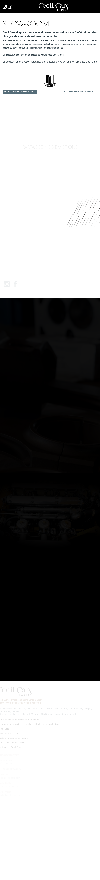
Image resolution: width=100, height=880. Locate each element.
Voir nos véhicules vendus (78, 91)
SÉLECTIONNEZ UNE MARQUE (18, 91)
